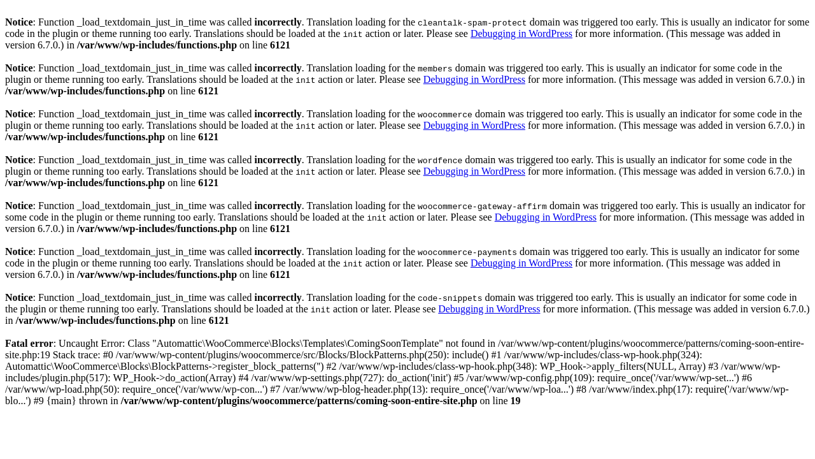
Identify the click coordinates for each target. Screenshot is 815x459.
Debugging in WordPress (521, 33)
